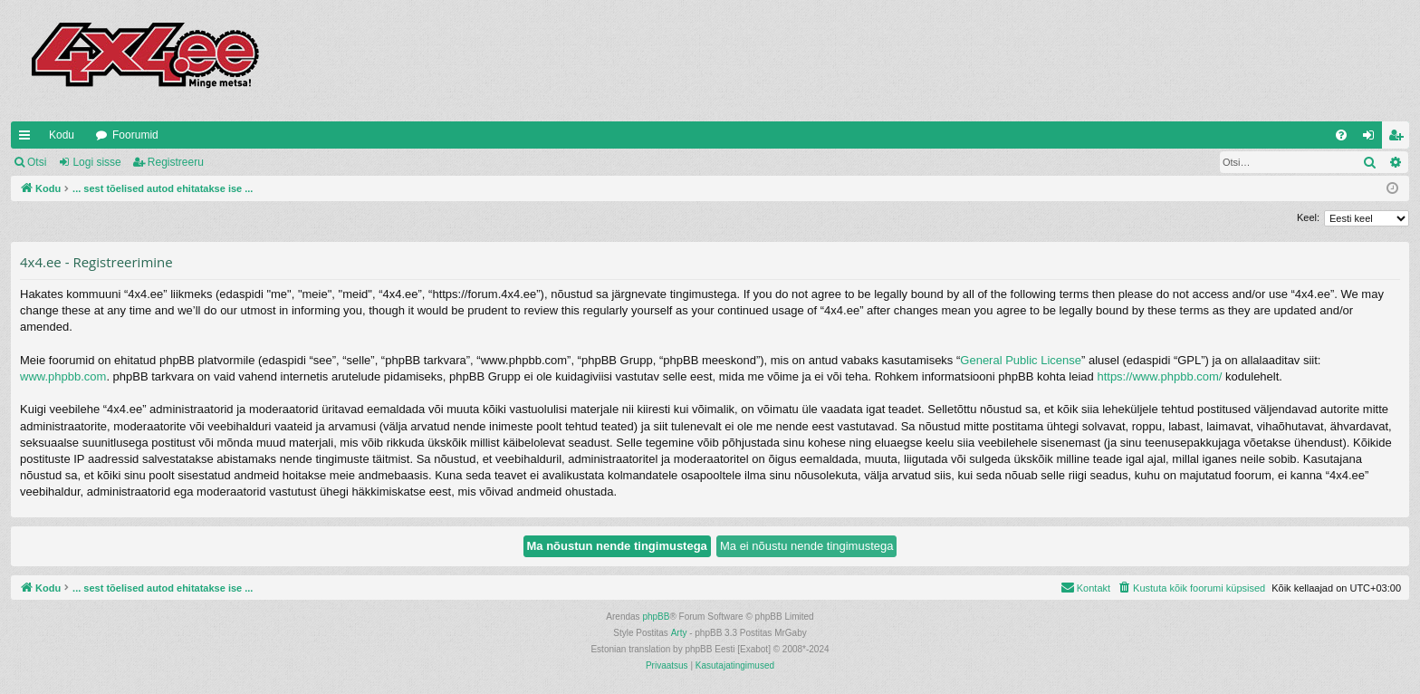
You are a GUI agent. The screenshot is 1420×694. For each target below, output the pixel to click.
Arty (679, 633)
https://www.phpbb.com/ (1159, 376)
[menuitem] (1341, 135)
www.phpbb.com (63, 376)
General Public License (1020, 360)
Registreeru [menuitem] (1399, 139)
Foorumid (135, 135)
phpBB (655, 617)
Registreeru (176, 162)
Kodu (61, 135)
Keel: (1308, 217)
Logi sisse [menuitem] (1372, 139)
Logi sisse (96, 162)
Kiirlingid (28, 139)
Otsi (36, 162)
